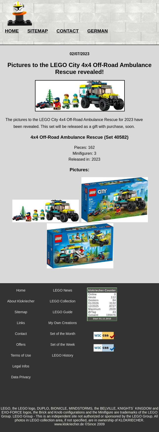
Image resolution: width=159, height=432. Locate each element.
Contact (21, 334)
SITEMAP (37, 31)
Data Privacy (21, 377)
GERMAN (97, 31)
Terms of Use (21, 355)
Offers (21, 344)
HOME (12, 31)
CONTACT (67, 31)
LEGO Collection (62, 301)
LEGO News (62, 290)
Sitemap (21, 312)
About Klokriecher (21, 301)
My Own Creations (62, 323)
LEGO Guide (62, 312)
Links (21, 323)
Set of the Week (62, 344)
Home (20, 290)
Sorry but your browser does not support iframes (104, 307)
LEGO (153, 412)
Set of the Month (62, 334)
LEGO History (62, 355)
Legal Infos (20, 366)
